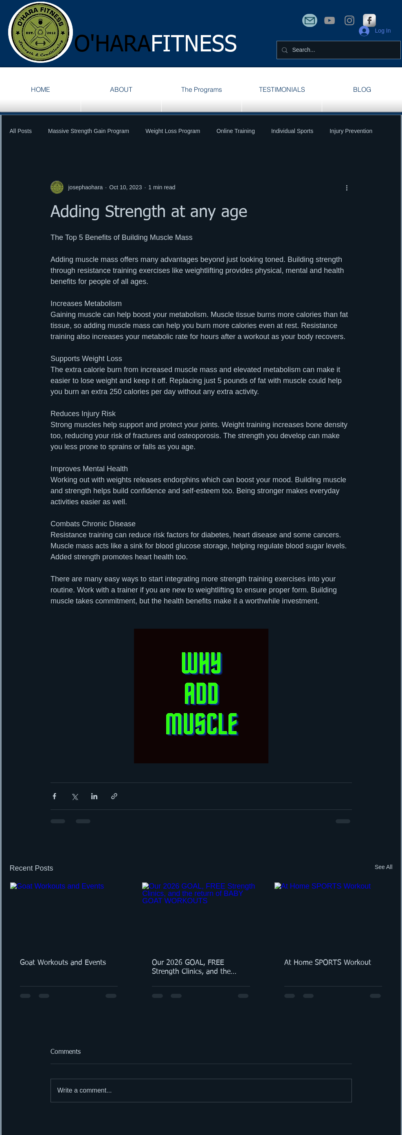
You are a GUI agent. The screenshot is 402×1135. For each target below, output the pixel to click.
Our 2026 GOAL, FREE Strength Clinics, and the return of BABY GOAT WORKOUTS (191, 967)
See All (384, 867)
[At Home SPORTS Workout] (333, 915)
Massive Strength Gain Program (88, 131)
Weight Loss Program (172, 131)
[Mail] (309, 20)
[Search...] (337, 50)
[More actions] (347, 187)
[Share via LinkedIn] (94, 796)
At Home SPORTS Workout (327, 963)
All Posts (21, 131)
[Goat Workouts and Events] (69, 915)
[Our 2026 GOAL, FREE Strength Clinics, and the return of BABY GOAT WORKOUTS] (201, 915)
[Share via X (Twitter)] (74, 796)
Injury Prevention (351, 131)
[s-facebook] (369, 20)
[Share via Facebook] (54, 796)
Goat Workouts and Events (63, 963)
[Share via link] (114, 796)
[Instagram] (349, 20)
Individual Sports (292, 131)
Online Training (236, 131)
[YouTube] (329, 20)
